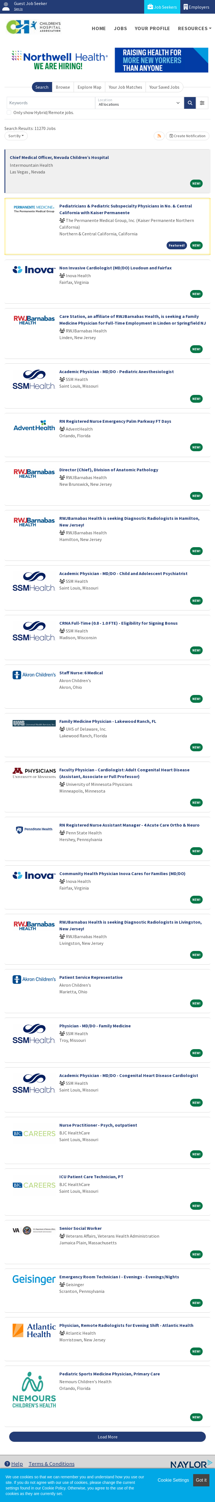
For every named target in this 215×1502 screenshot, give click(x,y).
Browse (63, 87)
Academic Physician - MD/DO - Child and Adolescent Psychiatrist (123, 573)
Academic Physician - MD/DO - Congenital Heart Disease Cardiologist (128, 1075)
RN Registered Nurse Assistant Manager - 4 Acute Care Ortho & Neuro (129, 825)
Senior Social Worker (80, 1228)
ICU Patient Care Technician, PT (91, 1176)
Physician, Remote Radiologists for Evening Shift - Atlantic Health (126, 1325)
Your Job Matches (125, 87)
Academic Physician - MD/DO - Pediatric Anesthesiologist (116, 371)
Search (42, 87)
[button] (202, 103)
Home (99, 28)
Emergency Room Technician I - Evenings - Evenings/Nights (119, 1276)
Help (13, 1463)
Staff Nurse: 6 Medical (81, 672)
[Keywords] (51, 103)
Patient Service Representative (91, 977)
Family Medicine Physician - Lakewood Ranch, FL (107, 721)
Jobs (120, 28)
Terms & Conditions (51, 1463)
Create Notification (187, 135)
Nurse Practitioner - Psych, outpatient (98, 1125)
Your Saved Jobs (164, 87)
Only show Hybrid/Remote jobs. (43, 112)
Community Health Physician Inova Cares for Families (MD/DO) (122, 873)
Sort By (14, 135)
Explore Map (89, 87)
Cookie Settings (173, 1480)
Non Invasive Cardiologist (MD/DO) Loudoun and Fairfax (115, 268)
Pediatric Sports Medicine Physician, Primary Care (109, 1374)
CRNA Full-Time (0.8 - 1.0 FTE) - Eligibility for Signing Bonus (118, 623)
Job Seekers (162, 6)
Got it (201, 1480)
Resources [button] (192, 28)
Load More (108, 1437)
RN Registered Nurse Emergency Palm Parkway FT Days (115, 421)
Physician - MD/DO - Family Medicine (95, 1025)
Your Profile (152, 28)
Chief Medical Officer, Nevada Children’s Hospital (59, 157)
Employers (196, 6)
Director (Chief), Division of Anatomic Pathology (108, 469)
